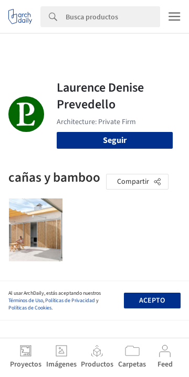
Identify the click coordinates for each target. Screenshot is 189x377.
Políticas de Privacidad (70, 300)
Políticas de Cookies (29, 308)
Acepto (152, 300)
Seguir (115, 140)
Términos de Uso (25, 300)
